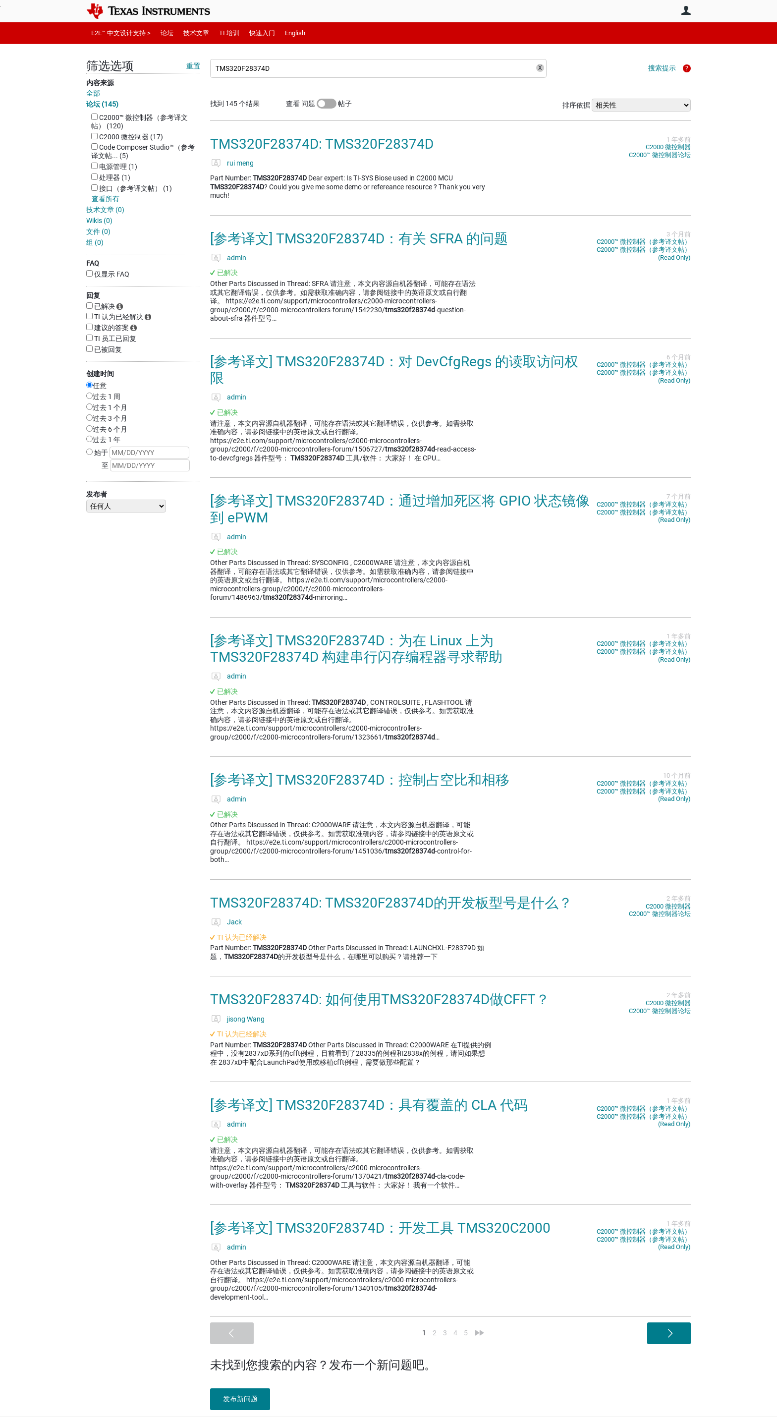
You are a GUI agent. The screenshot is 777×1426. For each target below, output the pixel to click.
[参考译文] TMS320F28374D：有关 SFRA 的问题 (359, 238)
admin (236, 258)
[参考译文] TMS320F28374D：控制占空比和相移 (359, 780)
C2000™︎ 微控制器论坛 (660, 155)
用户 (686, 10)
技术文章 (196, 33)
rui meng (240, 163)
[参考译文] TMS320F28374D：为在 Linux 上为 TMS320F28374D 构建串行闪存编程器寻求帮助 (356, 649)
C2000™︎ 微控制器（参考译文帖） (644, 241)
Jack (234, 922)
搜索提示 (662, 68)
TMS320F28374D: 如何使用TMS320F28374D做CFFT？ (380, 999)
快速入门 (262, 33)
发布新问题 (242, 1399)
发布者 (96, 494)
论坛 (167, 33)
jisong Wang (246, 1019)
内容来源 (100, 83)
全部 (93, 93)
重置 (193, 66)
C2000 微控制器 (668, 147)
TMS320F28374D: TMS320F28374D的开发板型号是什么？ (391, 903)
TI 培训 (229, 33)
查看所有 (105, 199)
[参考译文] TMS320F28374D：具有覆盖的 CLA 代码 (369, 1105)
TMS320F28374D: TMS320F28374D (322, 144)
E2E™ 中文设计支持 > (121, 33)
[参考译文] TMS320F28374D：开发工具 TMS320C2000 (380, 1228)
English (295, 33)
